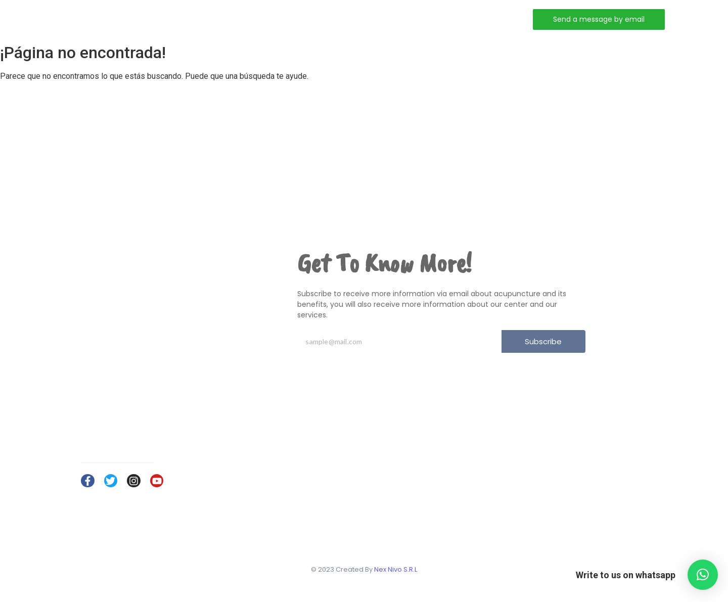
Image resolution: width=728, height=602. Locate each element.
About (260, 19)
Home (214, 19)
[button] (703, 575)
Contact (367, 19)
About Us (591, 474)
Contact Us (594, 503)
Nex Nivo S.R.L (395, 569)
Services (312, 19)
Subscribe (543, 341)
